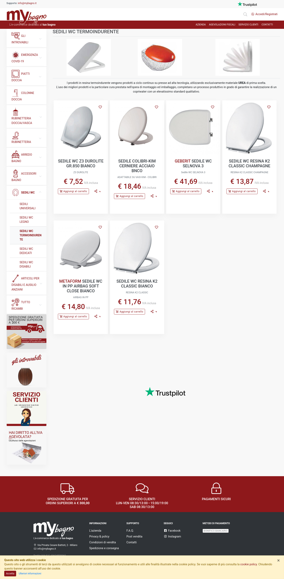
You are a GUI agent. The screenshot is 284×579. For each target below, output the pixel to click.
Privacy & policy (99, 536)
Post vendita (134, 536)
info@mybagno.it (27, 3)
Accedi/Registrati (264, 14)
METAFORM (70, 281)
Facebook (172, 530)
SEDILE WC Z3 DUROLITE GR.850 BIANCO (80, 163)
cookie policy (248, 564)
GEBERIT (183, 161)
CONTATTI (267, 24)
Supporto (132, 523)
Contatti (131, 542)
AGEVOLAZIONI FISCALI (222, 24)
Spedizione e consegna (104, 548)
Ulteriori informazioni (30, 573)
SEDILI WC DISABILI (26, 264)
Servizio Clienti (248, 24)
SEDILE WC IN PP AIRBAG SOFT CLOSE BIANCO (82, 286)
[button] (97, 191)
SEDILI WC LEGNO (26, 219)
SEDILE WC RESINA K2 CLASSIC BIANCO (137, 283)
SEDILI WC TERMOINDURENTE (31, 235)
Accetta (10, 573)
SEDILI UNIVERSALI (28, 206)
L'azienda (95, 530)
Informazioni (97, 523)
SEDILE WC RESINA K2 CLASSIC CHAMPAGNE (249, 163)
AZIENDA (201, 24)
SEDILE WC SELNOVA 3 (197, 163)
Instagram (172, 536)
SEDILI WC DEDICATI (26, 251)
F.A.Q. (130, 530)
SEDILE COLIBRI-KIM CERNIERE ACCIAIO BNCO (137, 166)
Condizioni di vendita (102, 542)
